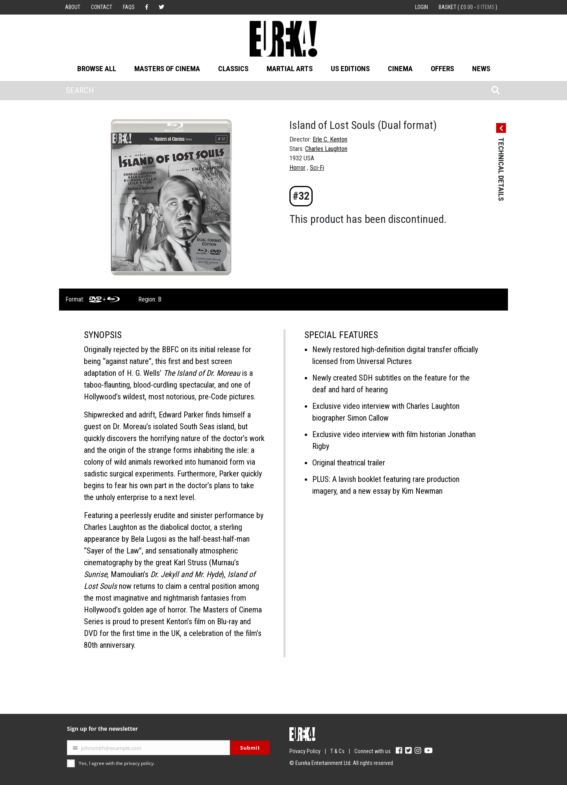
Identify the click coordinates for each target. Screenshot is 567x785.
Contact (101, 7)
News (481, 68)
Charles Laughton (326, 149)
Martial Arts (290, 68)
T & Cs (337, 751)
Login (421, 7)
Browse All (96, 68)
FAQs (129, 7)
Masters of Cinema (167, 68)
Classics (233, 68)
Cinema (400, 68)
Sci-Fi (317, 167)
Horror (297, 167)
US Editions (350, 68)
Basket (468, 7)
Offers (442, 68)
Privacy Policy (305, 751)
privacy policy (139, 763)
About (72, 7)
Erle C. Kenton (330, 139)
